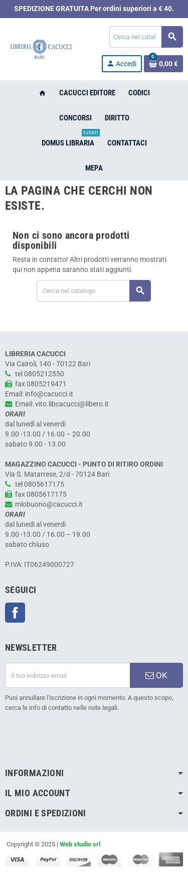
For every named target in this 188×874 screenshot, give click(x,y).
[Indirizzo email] (67, 675)
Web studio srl (80, 844)
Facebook (15, 613)
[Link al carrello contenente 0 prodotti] (163, 63)
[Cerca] (145, 37)
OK (156, 675)
